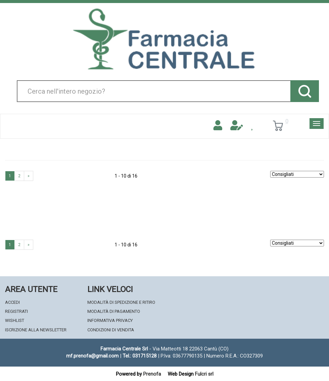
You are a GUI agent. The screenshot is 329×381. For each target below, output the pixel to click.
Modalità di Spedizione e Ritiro (121, 302)
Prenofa (152, 374)
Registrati (16, 311)
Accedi (12, 302)
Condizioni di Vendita (110, 329)
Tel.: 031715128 (140, 356)
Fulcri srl (204, 374)
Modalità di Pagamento (113, 311)
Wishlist (14, 320)
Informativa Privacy (110, 320)
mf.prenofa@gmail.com (92, 356)
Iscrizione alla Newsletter (36, 329)
